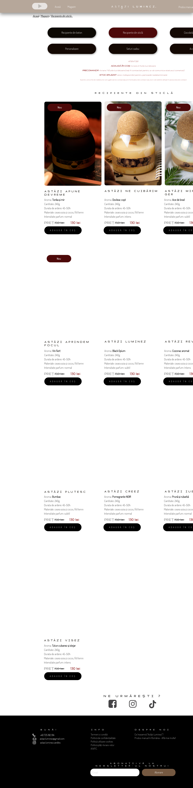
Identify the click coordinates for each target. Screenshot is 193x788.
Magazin (45, 16)
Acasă (36, 16)
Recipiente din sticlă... (62, 16)
